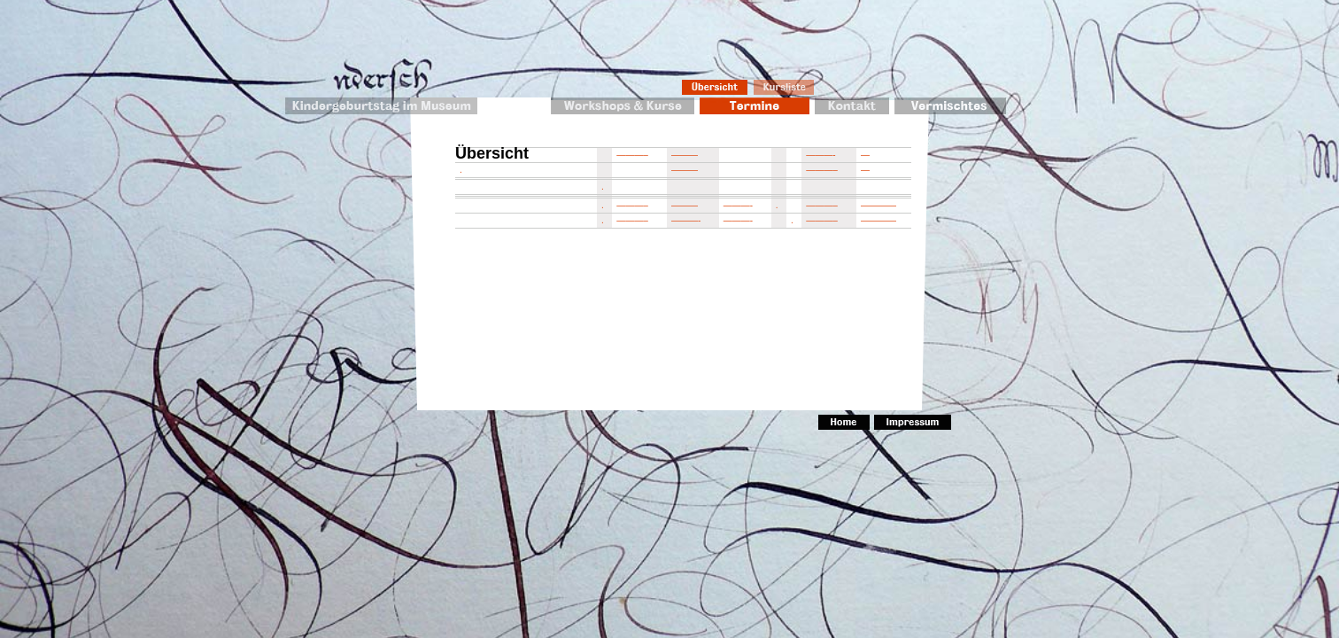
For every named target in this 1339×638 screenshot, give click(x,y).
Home (844, 422)
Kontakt (852, 105)
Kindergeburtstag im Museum (381, 105)
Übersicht (715, 87)
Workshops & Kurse (622, 105)
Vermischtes (950, 105)
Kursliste (785, 87)
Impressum (912, 422)
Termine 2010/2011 (754, 105)
